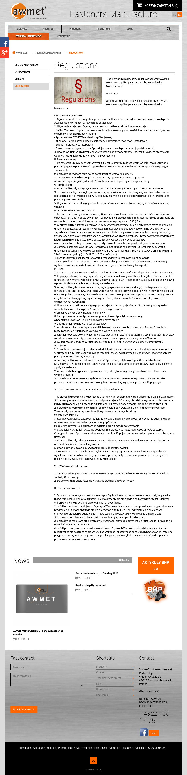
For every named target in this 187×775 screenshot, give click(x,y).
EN (179, 14)
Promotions (104, 29)
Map (154, 733)
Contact (115, 672)
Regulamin (115, 695)
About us (48, 29)
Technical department (28, 36)
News (130, 29)
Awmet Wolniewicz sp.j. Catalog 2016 (96, 573)
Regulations (22, 86)
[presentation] (38, 696)
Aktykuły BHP (155, 565)
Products (75, 29)
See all (124, 560)
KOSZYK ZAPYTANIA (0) (157, 5)
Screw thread (22, 72)
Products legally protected (90, 585)
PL (174, 14)
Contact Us (63, 36)
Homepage (21, 29)
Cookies (139, 747)
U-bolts (19, 79)
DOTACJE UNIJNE (157, 747)
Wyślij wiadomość (24, 709)
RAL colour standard (26, 65)
